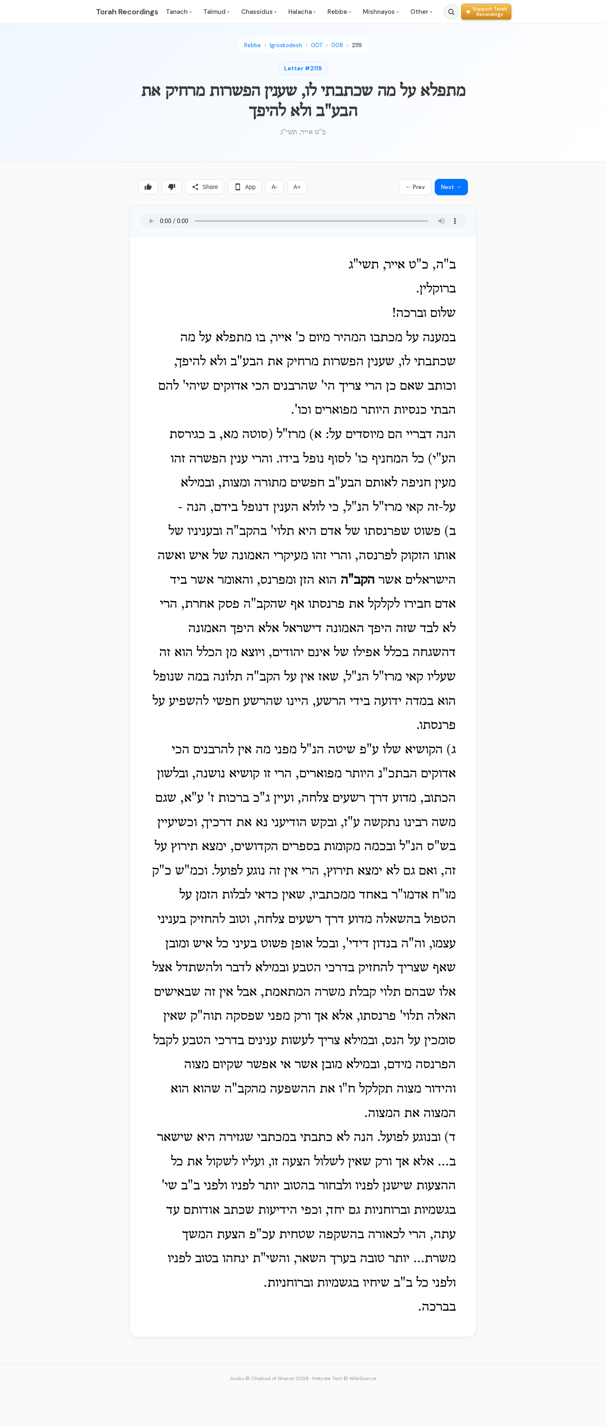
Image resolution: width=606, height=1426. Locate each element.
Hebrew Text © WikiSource (344, 1378)
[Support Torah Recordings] (486, 11)
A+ (297, 187)
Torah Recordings (127, 12)
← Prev (415, 187)
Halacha (302, 12)
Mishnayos (381, 12)
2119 (357, 45)
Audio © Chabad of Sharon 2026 (269, 1378)
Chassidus (258, 12)
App (244, 187)
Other (421, 12)
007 (316, 45)
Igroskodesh (286, 45)
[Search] (451, 11)
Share (204, 187)
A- (274, 187)
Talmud (216, 12)
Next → (451, 187)
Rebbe (339, 12)
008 (337, 45)
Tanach (178, 12)
